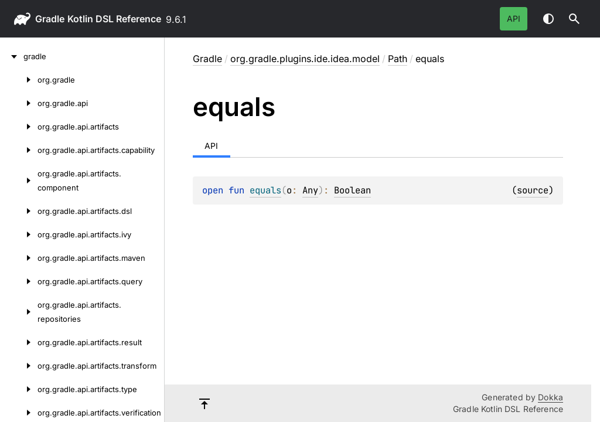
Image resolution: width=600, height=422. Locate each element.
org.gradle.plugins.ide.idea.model (305, 58)
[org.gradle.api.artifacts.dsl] (19, 211)
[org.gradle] (19, 79)
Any (310, 190)
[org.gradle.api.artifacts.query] (19, 281)
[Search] (574, 18)
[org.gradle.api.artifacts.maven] (19, 258)
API (513, 18)
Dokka (550, 397)
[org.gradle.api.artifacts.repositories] (19, 312)
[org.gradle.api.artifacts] (19, 126)
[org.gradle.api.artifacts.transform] (19, 365)
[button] (574, 18)
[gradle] (11, 56)
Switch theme (548, 18)
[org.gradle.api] (19, 103)
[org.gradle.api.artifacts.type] (19, 389)
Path (397, 58)
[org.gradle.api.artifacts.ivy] (19, 234)
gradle (49, 19)
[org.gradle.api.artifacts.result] (19, 342)
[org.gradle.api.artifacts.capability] (19, 150)
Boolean (352, 190)
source (532, 190)
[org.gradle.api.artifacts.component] (19, 180)
